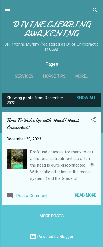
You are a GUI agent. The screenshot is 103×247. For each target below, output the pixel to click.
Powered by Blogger (51, 236)
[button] (93, 120)
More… (81, 76)
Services (24, 76)
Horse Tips (54, 76)
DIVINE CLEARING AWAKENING (51, 29)
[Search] (95, 11)
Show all (86, 97)
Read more (85, 195)
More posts (52, 216)
